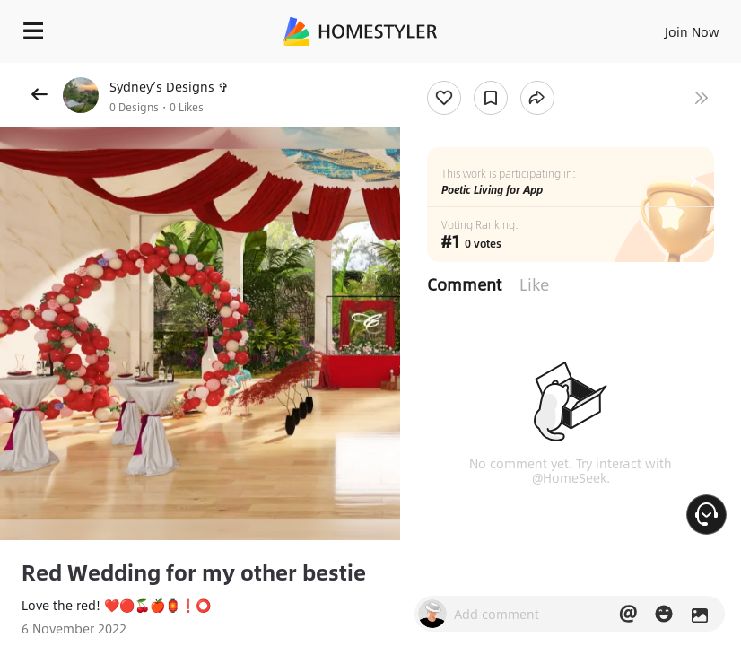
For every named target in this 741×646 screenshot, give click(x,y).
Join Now (692, 31)
